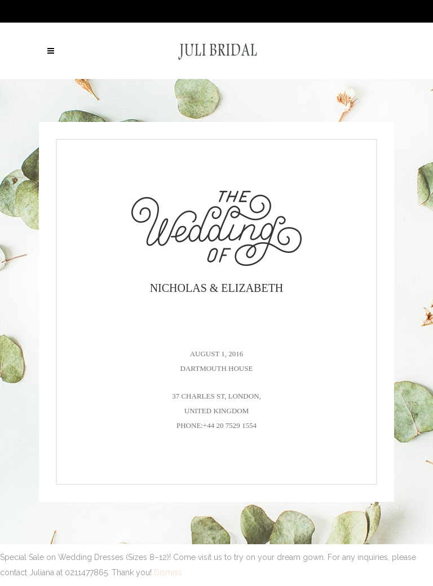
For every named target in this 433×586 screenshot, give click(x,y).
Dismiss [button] (168, 572)
